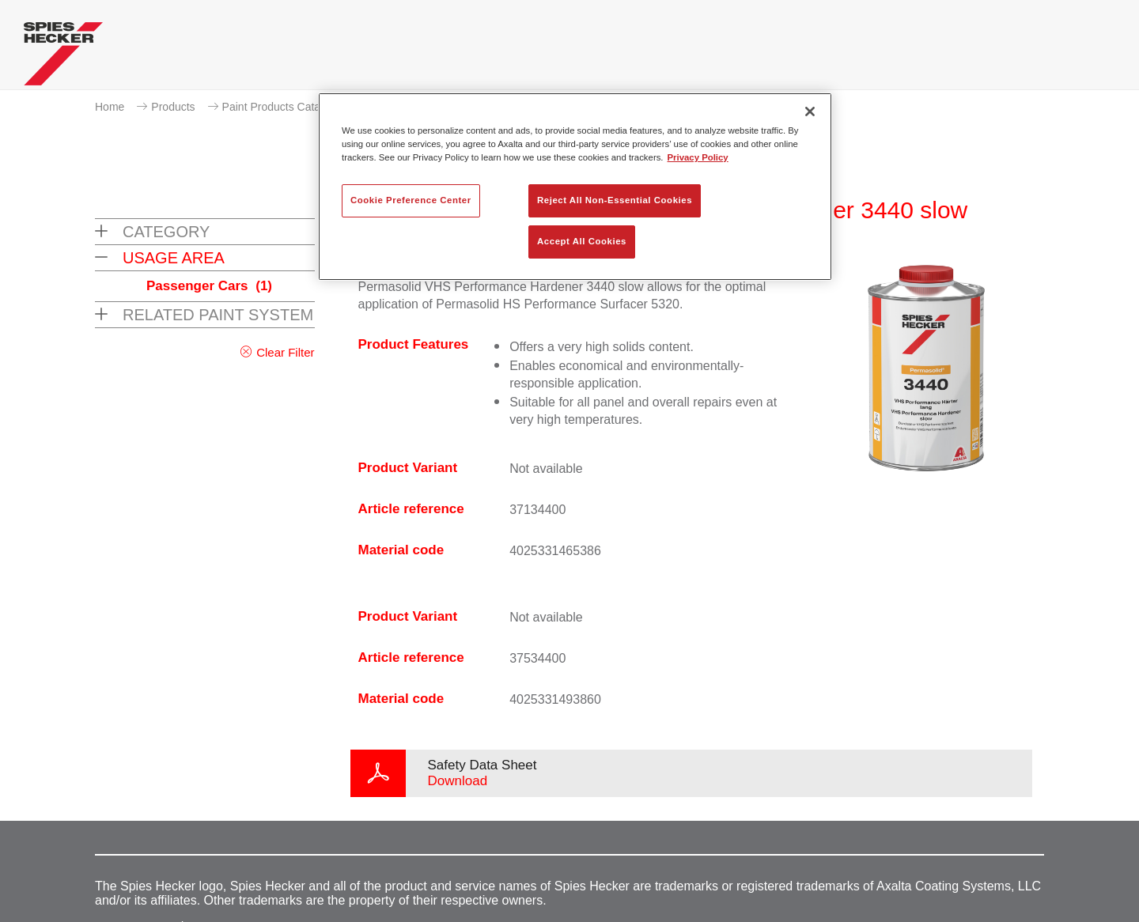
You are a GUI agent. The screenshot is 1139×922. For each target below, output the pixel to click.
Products (173, 106)
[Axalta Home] (63, 57)
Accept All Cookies (581, 241)
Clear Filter (285, 352)
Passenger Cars (209, 285)
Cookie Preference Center (410, 200)
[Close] (810, 111)
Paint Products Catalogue (285, 106)
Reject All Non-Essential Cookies (614, 200)
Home (109, 106)
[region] (575, 187)
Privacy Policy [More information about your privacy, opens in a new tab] (698, 157)
